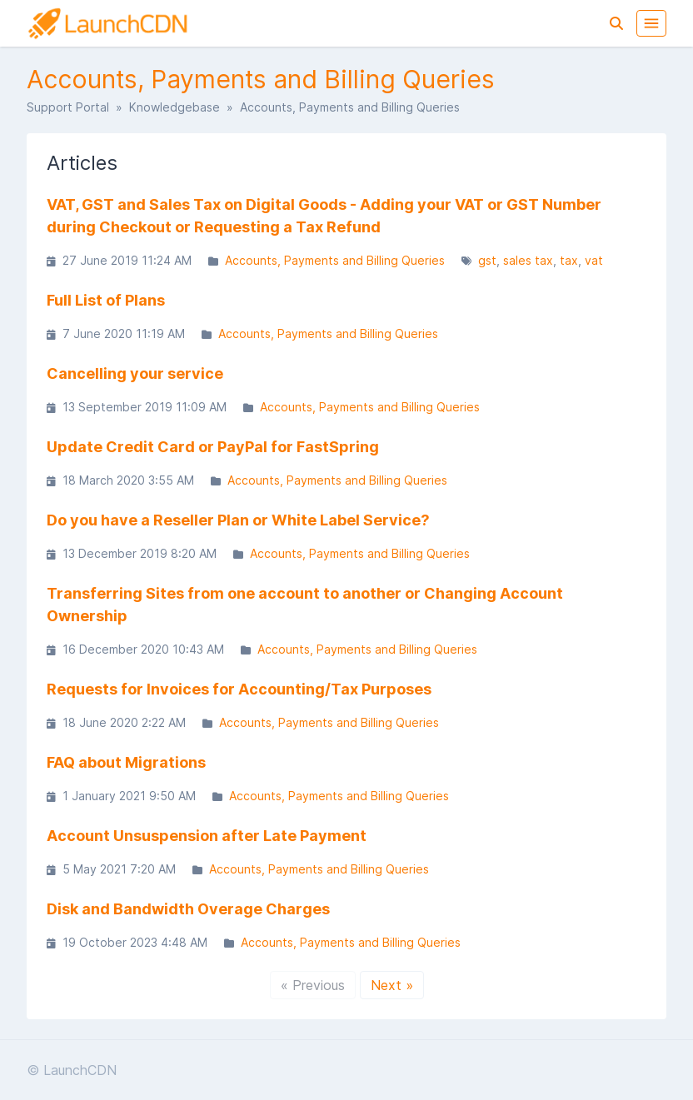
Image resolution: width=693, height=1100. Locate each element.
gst (487, 260)
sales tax (528, 260)
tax (569, 260)
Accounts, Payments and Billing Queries (335, 260)
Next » (392, 985)
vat (594, 260)
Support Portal (68, 107)
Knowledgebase (174, 107)
